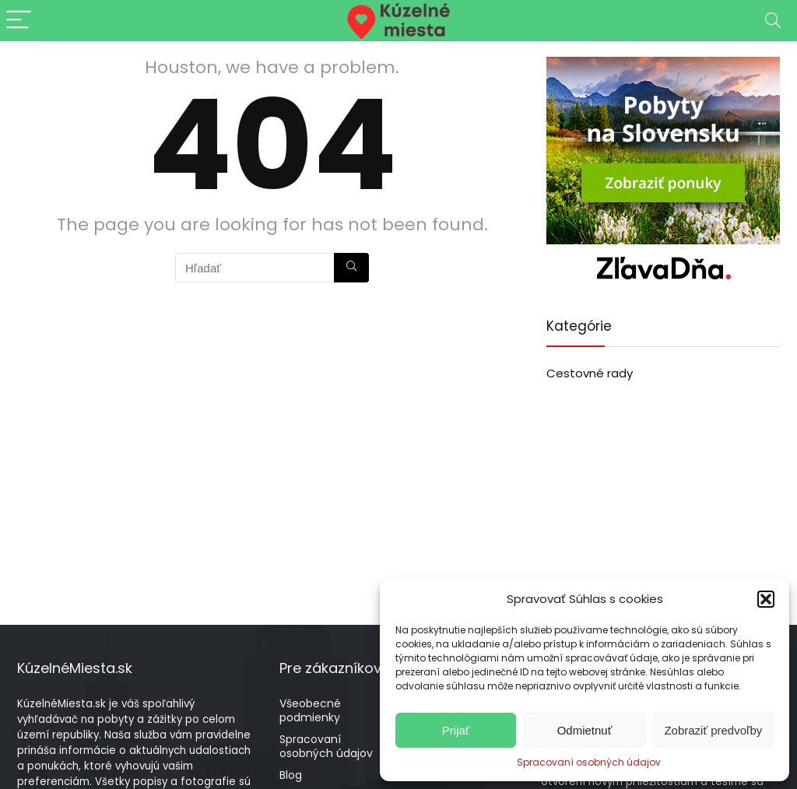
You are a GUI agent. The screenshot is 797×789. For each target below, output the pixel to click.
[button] (766, 599)
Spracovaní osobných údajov (589, 762)
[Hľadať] (351, 267)
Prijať (456, 730)
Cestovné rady (589, 373)
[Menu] (18, 20)
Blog (290, 775)
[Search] (773, 20)
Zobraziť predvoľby (713, 730)
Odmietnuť (585, 730)
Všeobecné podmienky (310, 710)
